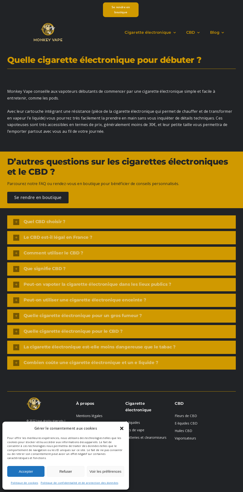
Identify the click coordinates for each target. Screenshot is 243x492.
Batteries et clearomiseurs (145, 437)
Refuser (65, 471)
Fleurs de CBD (186, 415)
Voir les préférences (106, 471)
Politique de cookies (24, 483)
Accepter (26, 471)
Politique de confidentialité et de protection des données (79, 483)
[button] (121, 428)
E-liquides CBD (186, 423)
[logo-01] (48, 24)
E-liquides (132, 422)
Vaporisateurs (185, 438)
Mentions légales (89, 415)
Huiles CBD (183, 430)
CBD (179, 403)
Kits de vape (134, 430)
